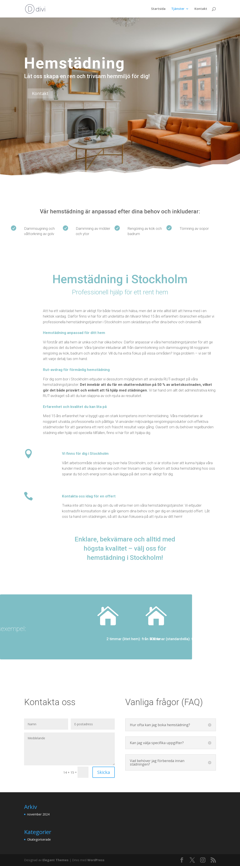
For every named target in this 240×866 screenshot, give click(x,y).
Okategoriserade (39, 839)
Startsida (158, 9)
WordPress (95, 860)
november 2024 (38, 814)
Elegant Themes (55, 860)
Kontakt (200, 9)
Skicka (103, 772)
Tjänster (177, 9)
